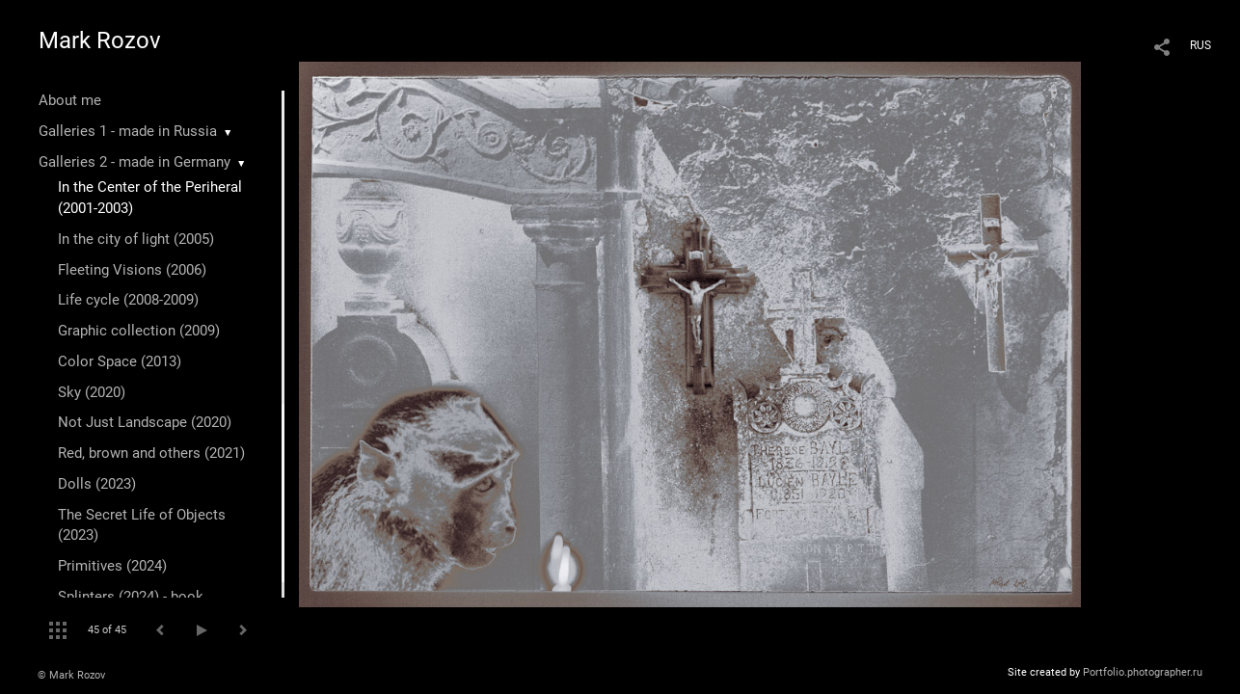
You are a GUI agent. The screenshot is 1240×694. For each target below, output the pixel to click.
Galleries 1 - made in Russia (128, 131)
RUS (1200, 45)
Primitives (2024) (112, 565)
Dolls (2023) (97, 484)
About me (70, 100)
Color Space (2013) (119, 361)
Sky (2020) (91, 392)
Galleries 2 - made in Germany (134, 162)
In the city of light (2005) (136, 239)
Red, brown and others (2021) (151, 453)
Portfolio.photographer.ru (1142, 672)
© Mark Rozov (71, 675)
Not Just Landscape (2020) (144, 422)
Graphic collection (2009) (139, 330)
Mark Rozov (100, 40)
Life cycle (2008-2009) (128, 299)
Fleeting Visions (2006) (132, 270)
